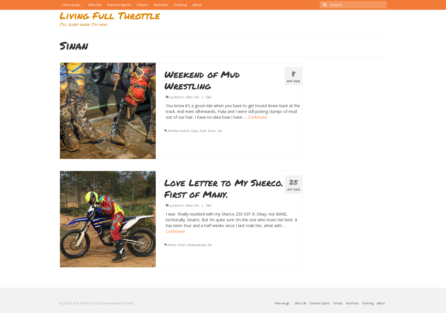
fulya (194, 131)
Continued (257, 117)
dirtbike (173, 131)
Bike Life (192, 97)
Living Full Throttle (110, 15)
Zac (219, 131)
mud (203, 131)
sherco (172, 245)
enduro (185, 131)
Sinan (212, 131)
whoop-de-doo (196, 245)
